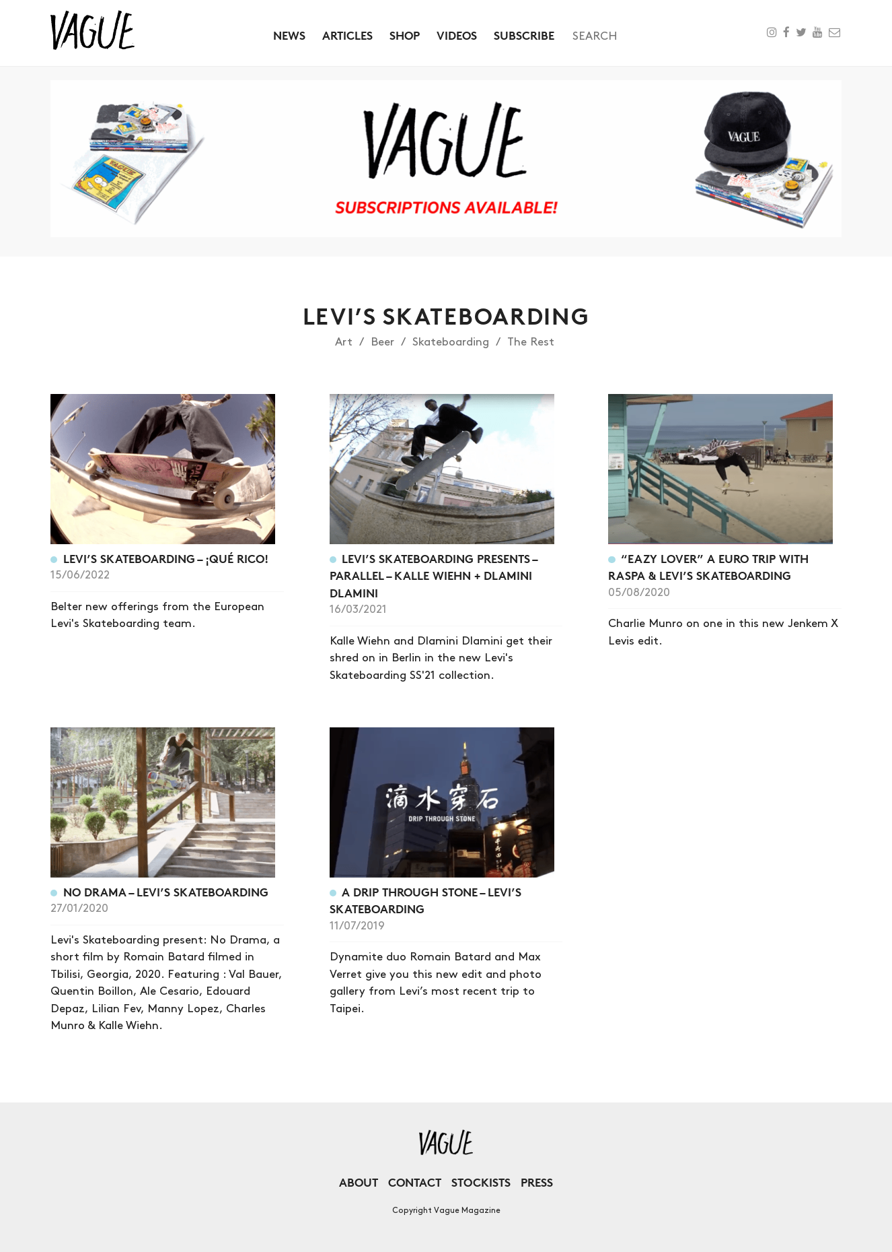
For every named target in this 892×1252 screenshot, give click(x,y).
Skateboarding (450, 342)
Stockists (481, 1182)
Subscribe (524, 35)
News (289, 35)
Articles (347, 35)
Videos (457, 35)
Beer (382, 342)
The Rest (530, 342)
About (358, 1182)
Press (537, 1182)
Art (343, 342)
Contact (414, 1182)
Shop (404, 35)
